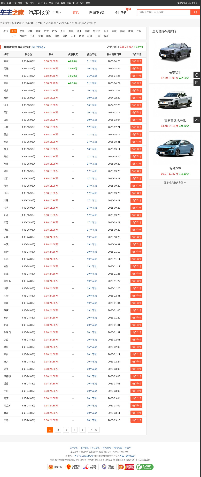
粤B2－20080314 (127, 456)
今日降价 (121, 12)
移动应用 (107, 447)
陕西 (65, 36)
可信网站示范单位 (126, 467)
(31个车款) (38, 47)
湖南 (114, 31)
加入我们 (96, 447)
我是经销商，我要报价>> (188, 3)
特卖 (51, 3)
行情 (38, 3)
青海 (40, 36)
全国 (40, 22)
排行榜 (75, 3)
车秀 (63, 3)
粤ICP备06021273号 (83, 456)
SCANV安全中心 (145, 467)
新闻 (9, 3)
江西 (138, 31)
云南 (97, 36)
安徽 (21, 31)
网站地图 (118, 447)
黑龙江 (96, 31)
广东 (46, 31)
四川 (73, 36)
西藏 (81, 36)
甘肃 (38, 31)
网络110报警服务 (109, 467)
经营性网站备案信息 (73, 467)
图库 (26, 3)
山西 (57, 36)
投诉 (82, 3)
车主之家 (16, 22)
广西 (54, 31)
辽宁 (13, 36)
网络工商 (55, 467)
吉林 (122, 31)
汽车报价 (29, 22)
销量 (88, 3)
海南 (70, 31)
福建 (30, 31)
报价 (32, 3)
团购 (57, 3)
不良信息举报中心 (91, 467)
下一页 (93, 429)
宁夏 (32, 36)
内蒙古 (23, 36)
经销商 (44, 3)
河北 (79, 31)
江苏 (130, 31)
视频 (20, 3)
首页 (3, 3)
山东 (48, 36)
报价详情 (136, 61)
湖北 (106, 31)
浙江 (106, 36)
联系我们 (85, 447)
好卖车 (128, 447)
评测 (14, 3)
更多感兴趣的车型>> (175, 182)
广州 (56, 12)
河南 (87, 31)
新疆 (89, 36)
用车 (69, 3)
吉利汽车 (64, 22)
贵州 (62, 31)
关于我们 (74, 447)
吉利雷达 (51, 22)
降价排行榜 (96, 12)
